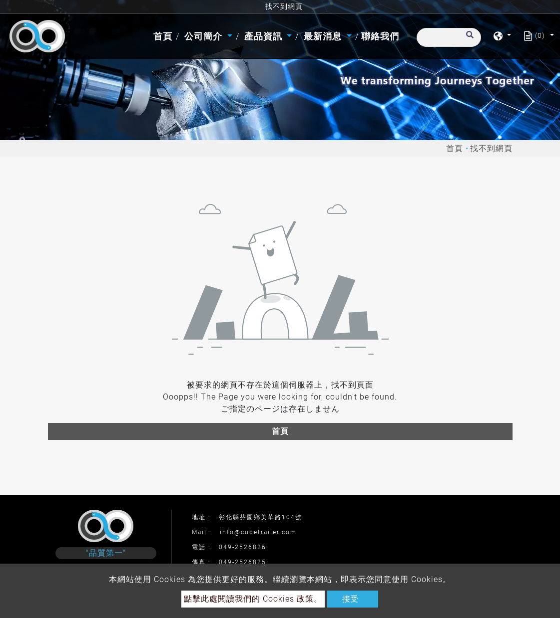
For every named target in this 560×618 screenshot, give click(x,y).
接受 (350, 599)
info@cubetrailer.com (258, 532)
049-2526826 (242, 547)
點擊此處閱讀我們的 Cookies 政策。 (253, 599)
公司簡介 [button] (204, 36)
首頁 (164, 35)
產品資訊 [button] (264, 36)
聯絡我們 (380, 36)
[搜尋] (449, 37)
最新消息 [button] (324, 36)
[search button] (468, 39)
